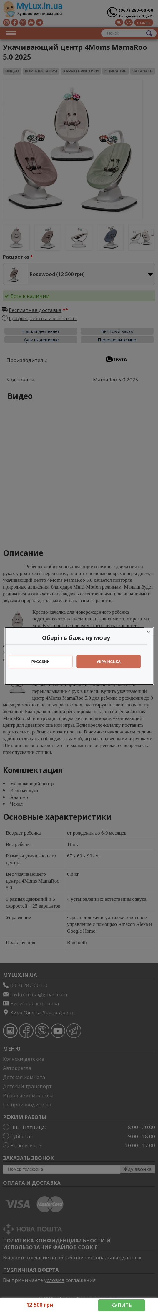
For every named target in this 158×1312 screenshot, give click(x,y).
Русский (43, 662)
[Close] (151, 631)
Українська (111, 662)
